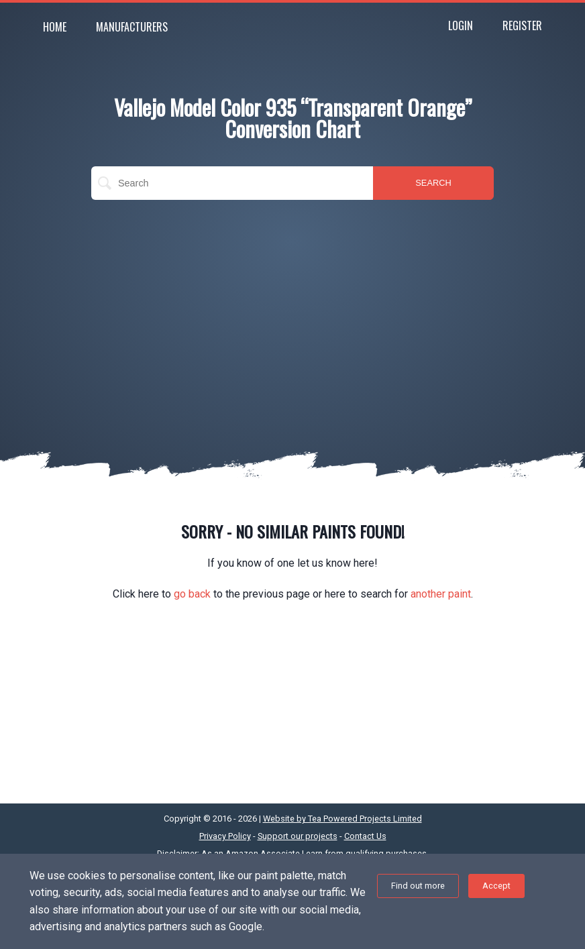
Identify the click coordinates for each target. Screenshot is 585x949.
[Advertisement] (292, 307)
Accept (496, 886)
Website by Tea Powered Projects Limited (342, 819)
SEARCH (433, 183)
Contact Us (365, 836)
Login (460, 25)
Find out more (418, 886)
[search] (232, 183)
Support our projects (297, 836)
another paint (441, 594)
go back (192, 594)
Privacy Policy (225, 836)
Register (522, 25)
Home (54, 27)
